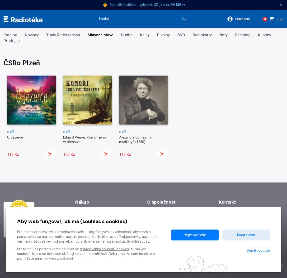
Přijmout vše (195, 234)
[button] (241, 19)
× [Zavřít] (280, 4)
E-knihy (163, 35)
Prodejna (12, 41)
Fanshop (242, 35)
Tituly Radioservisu (63, 35)
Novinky (32, 35)
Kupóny (264, 35)
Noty (223, 35)
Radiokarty (202, 35)
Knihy (145, 35)
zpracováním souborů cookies (104, 249)
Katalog (10, 35)
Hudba (126, 35)
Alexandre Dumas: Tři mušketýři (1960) (135, 139)
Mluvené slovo (100, 35)
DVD (181, 35)
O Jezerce (15, 137)
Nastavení (246, 234)
